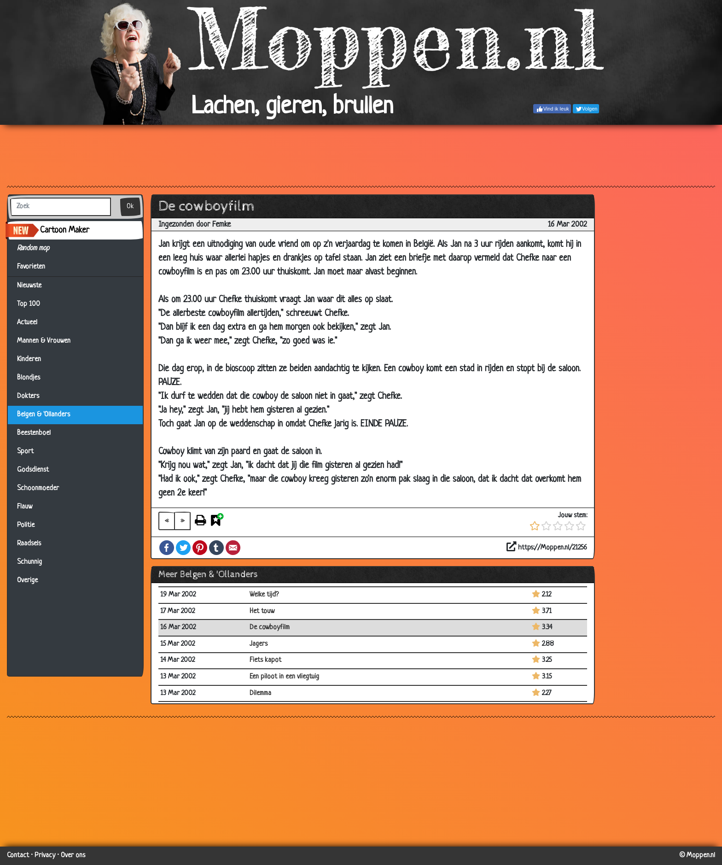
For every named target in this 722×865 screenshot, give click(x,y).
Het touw (262, 611)
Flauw (24, 507)
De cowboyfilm (270, 627)
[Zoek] (60, 207)
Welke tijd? (264, 595)
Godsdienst (33, 470)
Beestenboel (34, 433)
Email (233, 547)
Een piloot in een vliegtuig (284, 677)
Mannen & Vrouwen (43, 341)
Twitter (183, 547)
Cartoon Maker (64, 230)
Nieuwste (29, 286)
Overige (27, 580)
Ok (130, 206)
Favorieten (36, 267)
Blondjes (28, 378)
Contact (18, 855)
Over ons (73, 855)
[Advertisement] (361, 155)
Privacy (45, 855)
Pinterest (199, 547)
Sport (25, 452)
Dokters (28, 396)
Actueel (27, 323)
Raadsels (29, 544)
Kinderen (29, 359)
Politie (26, 525)
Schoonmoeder (38, 488)
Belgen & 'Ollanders (43, 415)
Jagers (259, 644)
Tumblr (216, 547)
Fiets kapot (265, 660)
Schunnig (29, 562)
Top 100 (28, 304)
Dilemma (260, 693)
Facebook (166, 547)
